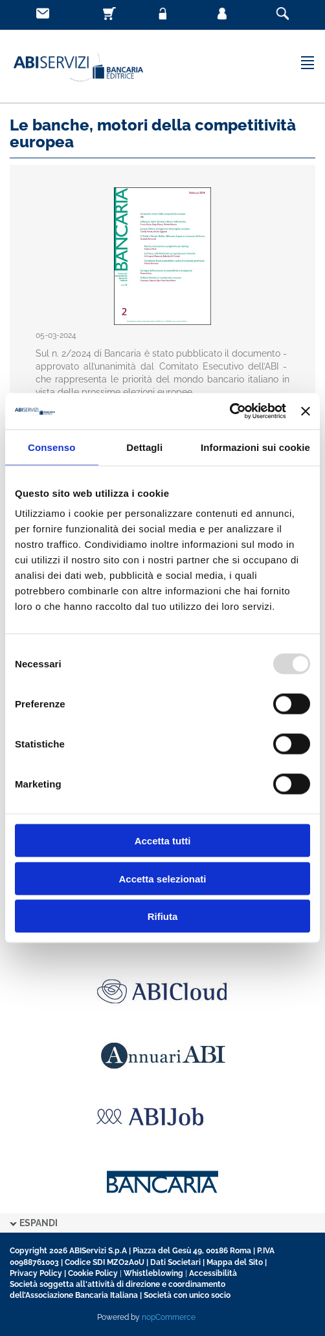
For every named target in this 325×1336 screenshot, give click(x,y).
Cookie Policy (93, 1273)
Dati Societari (175, 1262)
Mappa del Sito (235, 1262)
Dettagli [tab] (144, 446)
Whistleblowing (153, 1273)
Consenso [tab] (51, 446)
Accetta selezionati (162, 878)
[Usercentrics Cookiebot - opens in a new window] (229, 411)
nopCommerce (169, 1317)
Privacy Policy (36, 1273)
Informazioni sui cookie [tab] (255, 446)
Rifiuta (163, 916)
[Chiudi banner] (305, 410)
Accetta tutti (163, 840)
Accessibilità (213, 1273)
